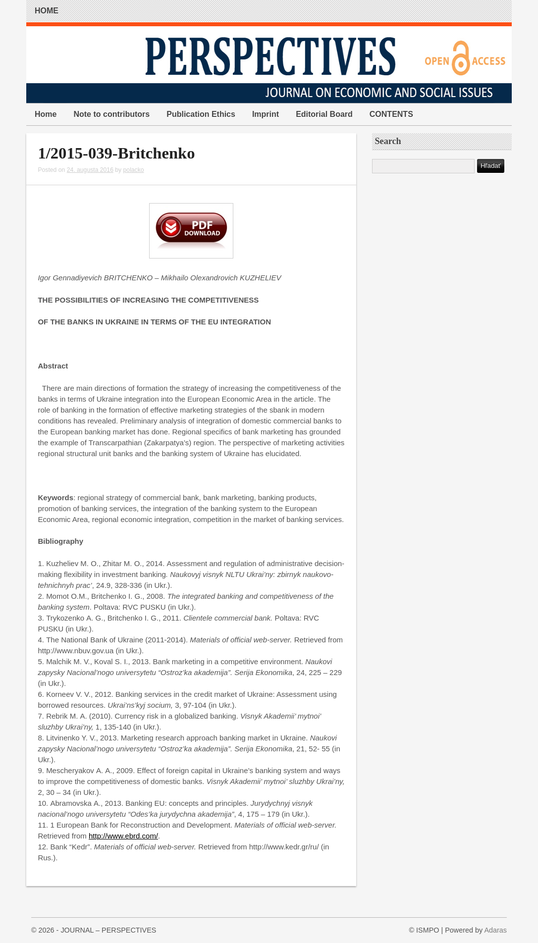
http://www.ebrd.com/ (123, 836)
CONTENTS (391, 114)
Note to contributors (111, 114)
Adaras (495, 930)
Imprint (265, 114)
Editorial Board (324, 114)
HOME (46, 10)
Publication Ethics (200, 114)
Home (45, 114)
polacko (133, 169)
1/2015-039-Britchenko (116, 153)
